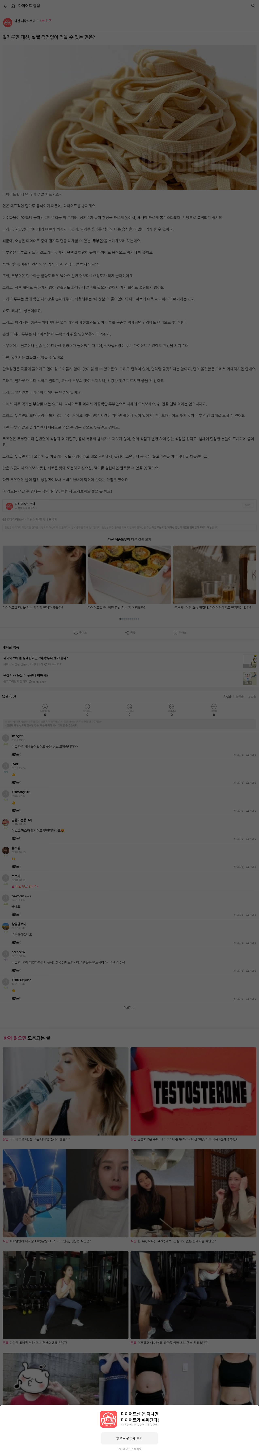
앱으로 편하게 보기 (129, 1438)
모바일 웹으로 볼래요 (129, 1449)
